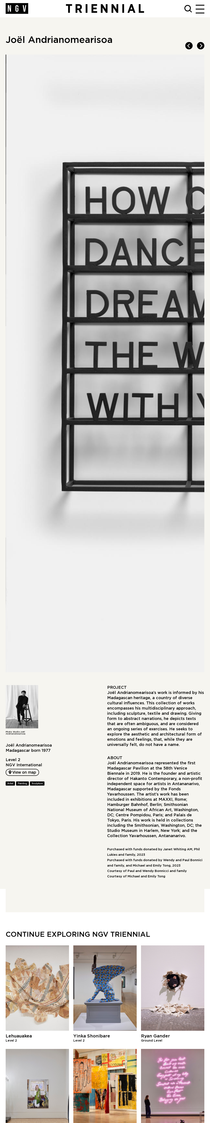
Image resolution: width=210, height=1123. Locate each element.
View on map (22, 773)
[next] (200, 45)
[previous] (189, 45)
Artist (10, 783)
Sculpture (37, 783)
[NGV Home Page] (17, 8)
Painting (22, 783)
